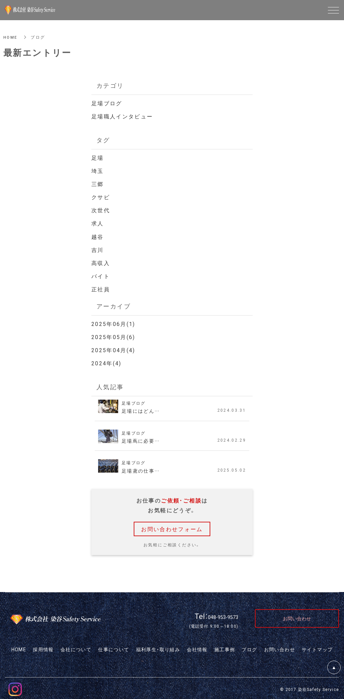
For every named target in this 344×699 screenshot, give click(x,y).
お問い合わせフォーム (172, 526)
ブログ (249, 647)
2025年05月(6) (113, 335)
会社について (75, 647)
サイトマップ (317, 647)
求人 (97, 222)
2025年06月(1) (113, 322)
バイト (100, 274)
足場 (97, 157)
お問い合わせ (279, 647)
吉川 (97, 248)
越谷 (97, 235)
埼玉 (97, 170)
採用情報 (43, 647)
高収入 (100, 261)
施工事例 (224, 647)
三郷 (97, 183)
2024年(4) (106, 361)
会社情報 (197, 647)
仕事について (113, 647)
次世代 (100, 209)
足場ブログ (106, 103)
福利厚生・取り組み (158, 647)
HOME (10, 37)
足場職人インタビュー (122, 116)
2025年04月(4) (113, 348)
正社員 (100, 288)
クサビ (100, 196)
